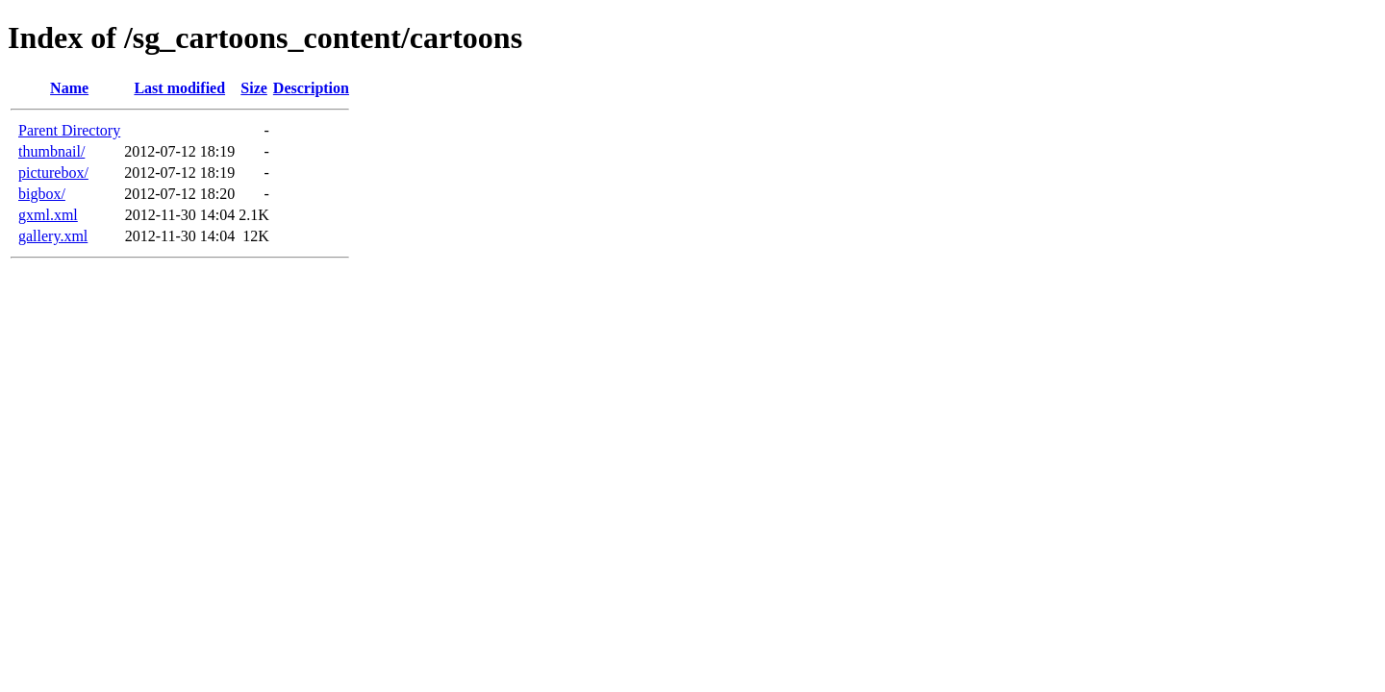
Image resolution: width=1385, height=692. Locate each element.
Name (69, 88)
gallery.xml (53, 236)
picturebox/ (53, 172)
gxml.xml (48, 215)
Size (253, 88)
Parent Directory (69, 130)
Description (311, 88)
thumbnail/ (51, 151)
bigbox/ (41, 193)
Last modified (179, 88)
